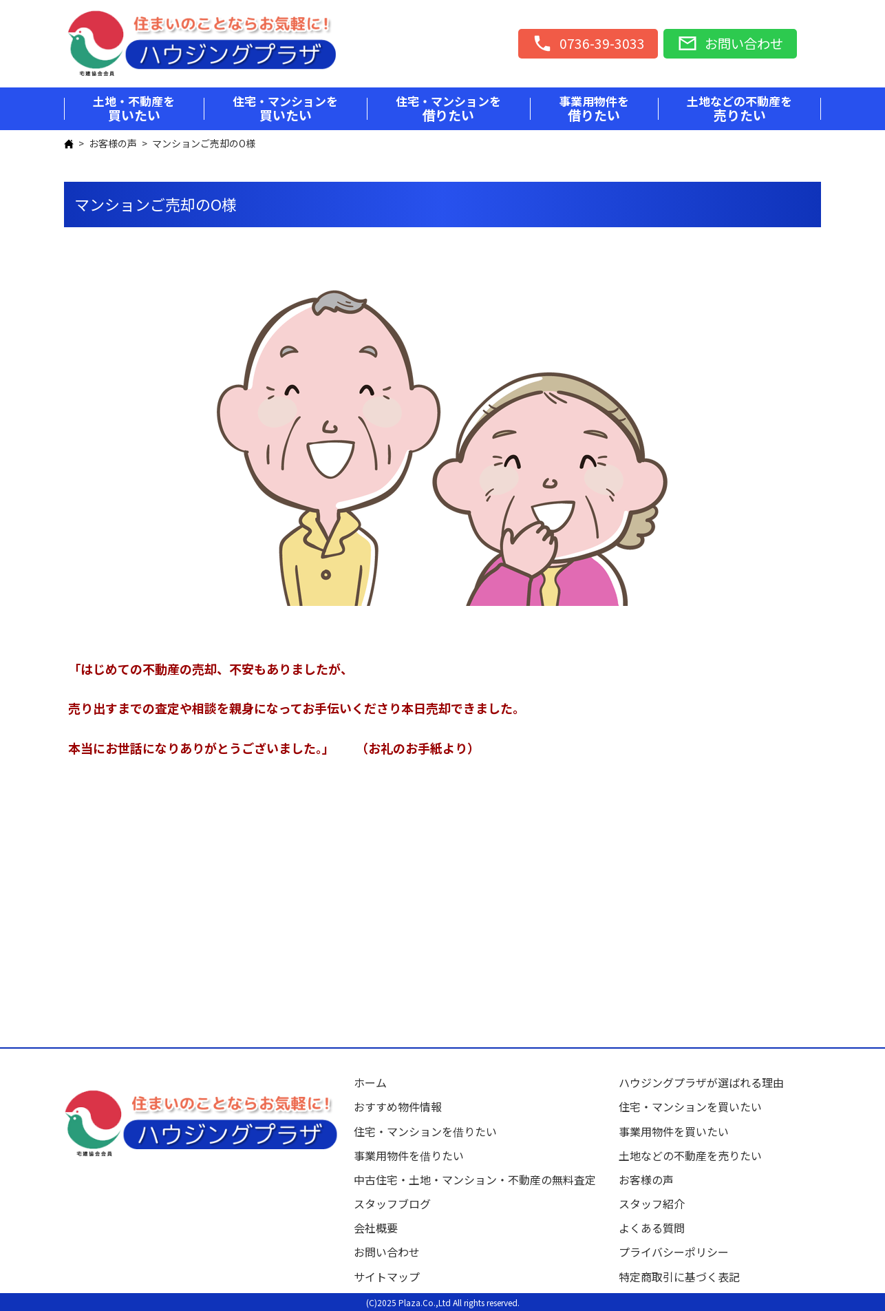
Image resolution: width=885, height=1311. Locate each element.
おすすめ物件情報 (398, 1106)
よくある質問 (652, 1227)
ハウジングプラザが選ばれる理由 (701, 1082)
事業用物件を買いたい (674, 1131)
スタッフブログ (392, 1203)
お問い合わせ (387, 1252)
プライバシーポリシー (674, 1252)
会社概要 (376, 1227)
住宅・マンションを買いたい (690, 1106)
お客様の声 (113, 143)
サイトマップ (387, 1276)
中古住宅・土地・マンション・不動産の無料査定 (480, 1179)
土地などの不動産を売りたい (690, 1155)
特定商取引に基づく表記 (679, 1276)
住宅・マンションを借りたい (425, 1131)
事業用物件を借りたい (409, 1155)
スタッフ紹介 (652, 1203)
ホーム (370, 1082)
